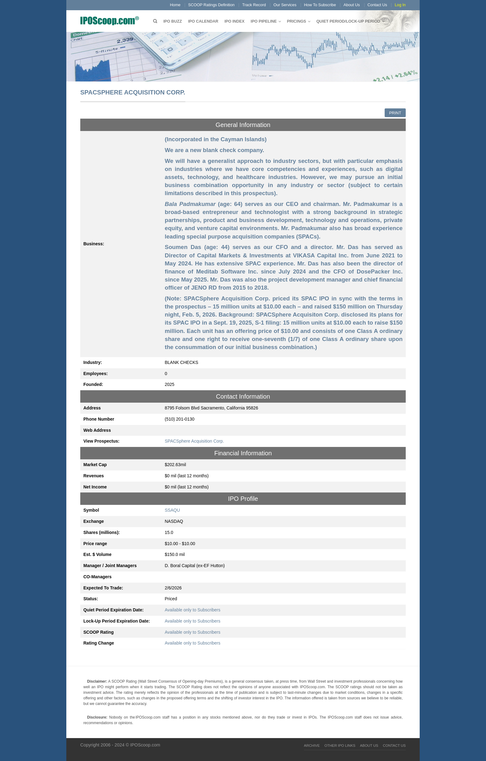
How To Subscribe (320, 4)
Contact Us (377, 4)
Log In (400, 4)
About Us (351, 4)
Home (175, 4)
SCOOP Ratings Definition (211, 4)
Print (395, 113)
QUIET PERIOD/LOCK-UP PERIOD (348, 21)
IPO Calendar (203, 21)
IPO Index (234, 21)
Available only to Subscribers (193, 609)
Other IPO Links (340, 745)
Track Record (254, 4)
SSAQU (172, 510)
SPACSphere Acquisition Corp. (194, 441)
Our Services (284, 4)
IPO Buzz (172, 21)
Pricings (296, 21)
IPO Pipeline (264, 21)
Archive (312, 745)
